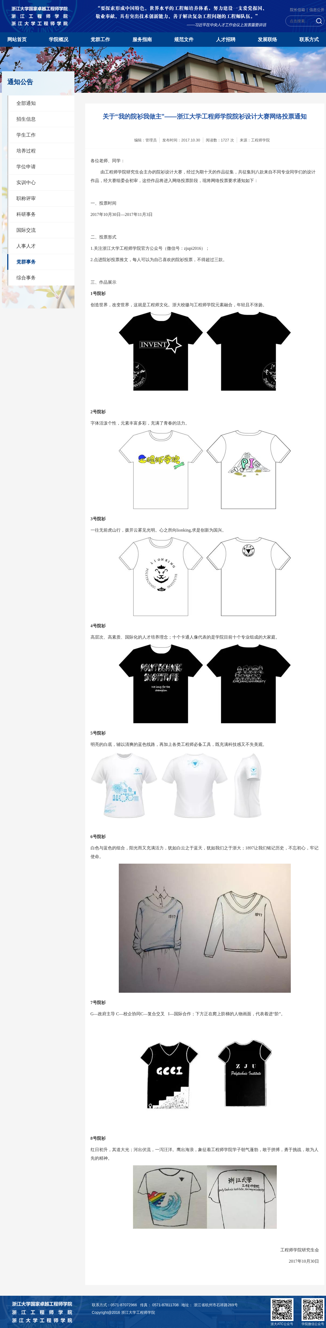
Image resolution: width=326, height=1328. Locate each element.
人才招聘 (225, 39)
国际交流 (26, 230)
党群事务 (26, 262)
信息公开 (316, 10)
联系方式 (309, 39)
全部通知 (26, 103)
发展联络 (267, 39)
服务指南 (142, 39)
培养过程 (26, 151)
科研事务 (26, 214)
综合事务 (26, 277)
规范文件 (184, 39)
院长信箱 (297, 10)
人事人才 (26, 246)
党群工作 (100, 39)
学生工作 (26, 135)
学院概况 (58, 39)
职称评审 (26, 198)
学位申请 (26, 166)
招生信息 (26, 119)
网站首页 (17, 39)
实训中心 (26, 182)
